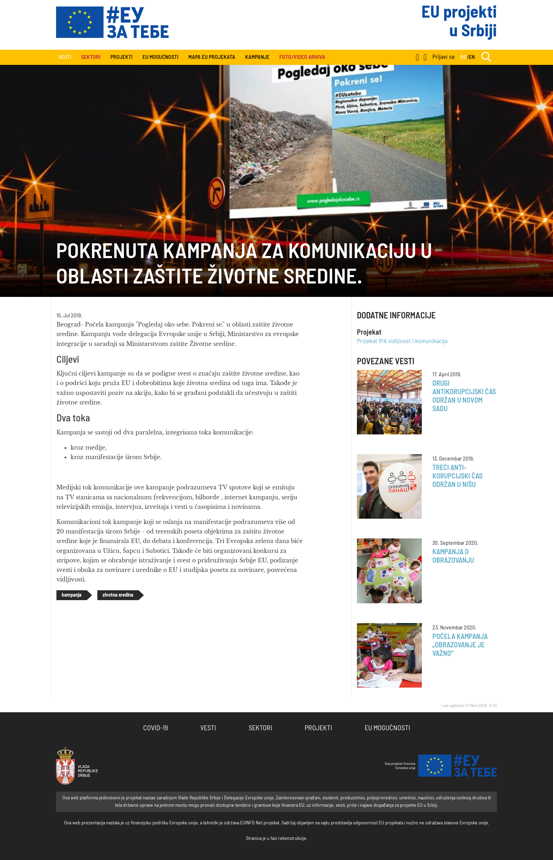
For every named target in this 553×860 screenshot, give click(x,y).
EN (472, 57)
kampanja (71, 595)
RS (463, 57)
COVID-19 (155, 728)
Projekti (121, 57)
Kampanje (257, 57)
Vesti (65, 57)
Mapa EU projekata (211, 57)
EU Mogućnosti (160, 57)
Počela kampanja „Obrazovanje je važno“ (460, 645)
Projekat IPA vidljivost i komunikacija (402, 341)
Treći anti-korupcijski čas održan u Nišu (457, 476)
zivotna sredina (118, 595)
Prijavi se (443, 57)
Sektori (260, 728)
